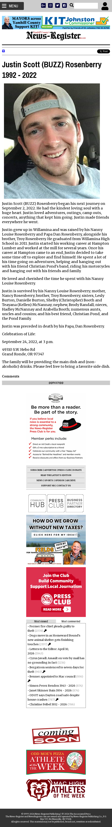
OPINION (59, 480)
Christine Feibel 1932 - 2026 (48, 704)
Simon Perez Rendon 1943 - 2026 (52, 685)
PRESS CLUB (64, 470)
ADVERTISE (50, 470)
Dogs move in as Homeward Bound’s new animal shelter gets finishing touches (54, 640)
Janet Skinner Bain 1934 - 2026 (50, 690)
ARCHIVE (70, 480)
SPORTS (48, 480)
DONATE (77, 470)
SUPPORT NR (48, 485)
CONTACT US (64, 485)
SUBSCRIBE (36, 470)
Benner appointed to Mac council (52, 676)
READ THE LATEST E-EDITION (56, 475)
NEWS (40, 480)
